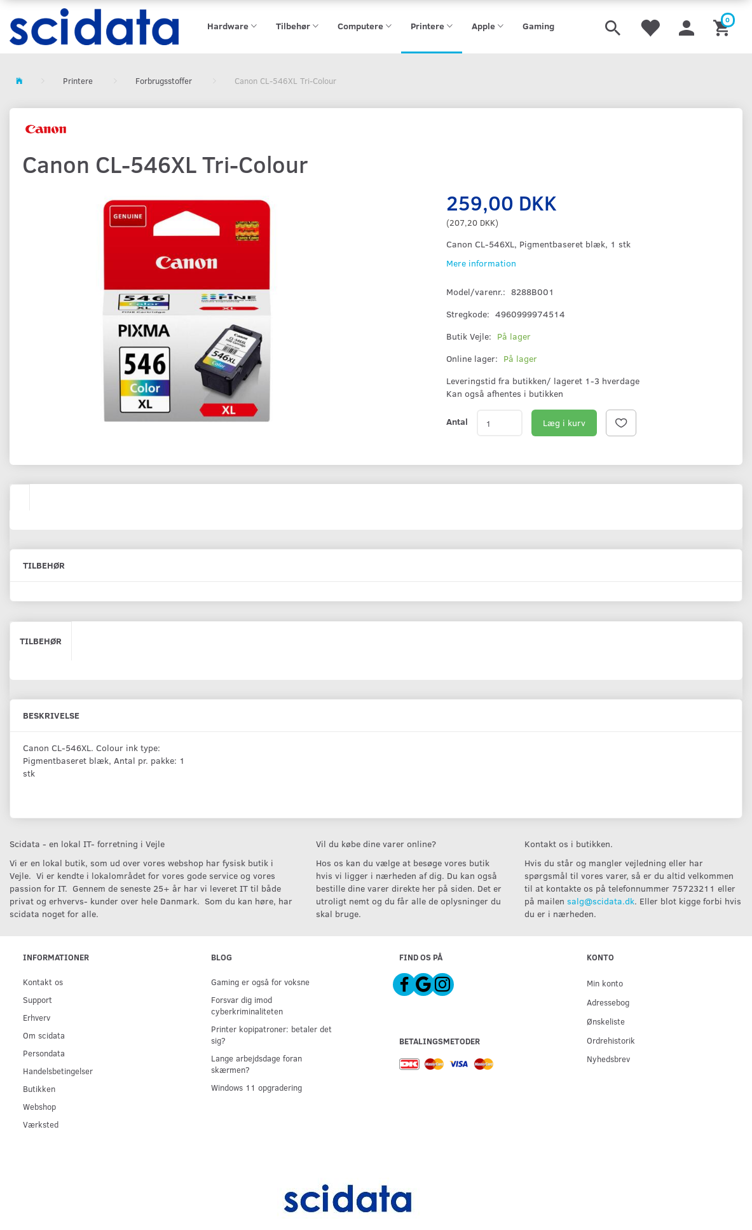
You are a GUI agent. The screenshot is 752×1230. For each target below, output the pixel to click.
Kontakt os (43, 981)
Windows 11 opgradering (256, 1087)
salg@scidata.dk (600, 901)
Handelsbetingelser (58, 1070)
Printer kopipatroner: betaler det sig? (271, 1034)
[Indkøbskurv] (723, 26)
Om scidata (44, 1035)
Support (37, 999)
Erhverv (36, 1017)
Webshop (39, 1106)
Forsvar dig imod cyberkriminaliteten (247, 1005)
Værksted (40, 1124)
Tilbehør (41, 641)
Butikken (39, 1088)
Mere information (481, 263)
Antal (457, 421)
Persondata (44, 1052)
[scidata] (94, 26)
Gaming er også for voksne (260, 981)
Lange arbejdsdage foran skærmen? (256, 1064)
